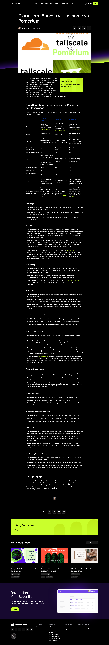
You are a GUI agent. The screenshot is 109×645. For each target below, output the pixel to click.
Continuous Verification (54, 637)
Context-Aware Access (54, 639)
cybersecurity (15, 584)
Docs (65, 635)
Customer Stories (68, 631)
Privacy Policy (39, 629)
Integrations (67, 629)
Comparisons (67, 627)
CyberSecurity (15, 581)
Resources (67, 633)
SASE (43, 584)
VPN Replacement (53, 627)
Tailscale (74, 584)
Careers (38, 635)
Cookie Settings (39, 637)
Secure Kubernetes (54, 641)
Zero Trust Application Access (54, 632)
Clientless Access (53, 635)
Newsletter (38, 633)
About (37, 627)
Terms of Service (40, 631)
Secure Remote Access (55, 629)
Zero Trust (49, 584)
